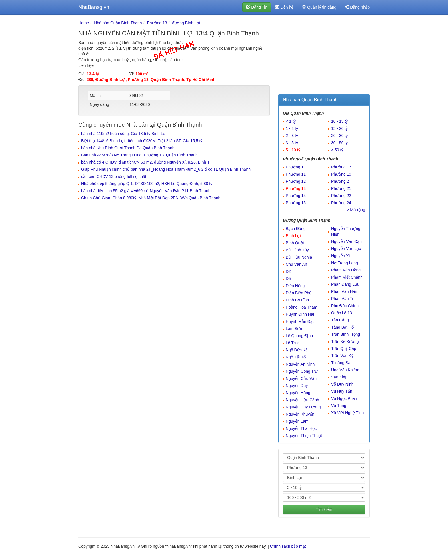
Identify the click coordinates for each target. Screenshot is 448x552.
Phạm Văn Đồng (346, 270)
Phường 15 (296, 202)
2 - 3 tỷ (292, 135)
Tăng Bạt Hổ (342, 327)
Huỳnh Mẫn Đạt (300, 321)
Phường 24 (341, 202)
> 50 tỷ (337, 150)
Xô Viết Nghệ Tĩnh (347, 412)
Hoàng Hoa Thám (301, 307)
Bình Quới (295, 243)
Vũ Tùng (338, 405)
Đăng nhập (357, 7)
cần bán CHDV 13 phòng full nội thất (113, 176)
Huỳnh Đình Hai (300, 314)
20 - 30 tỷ (339, 135)
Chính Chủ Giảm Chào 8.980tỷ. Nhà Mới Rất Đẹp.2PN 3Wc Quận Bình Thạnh (150, 198)
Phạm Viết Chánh (347, 277)
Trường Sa (340, 362)
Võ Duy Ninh (342, 384)
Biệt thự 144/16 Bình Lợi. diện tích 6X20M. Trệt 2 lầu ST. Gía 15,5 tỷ (141, 140)
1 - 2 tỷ (292, 128)
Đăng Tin (256, 7)
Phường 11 (296, 174)
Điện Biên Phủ (299, 293)
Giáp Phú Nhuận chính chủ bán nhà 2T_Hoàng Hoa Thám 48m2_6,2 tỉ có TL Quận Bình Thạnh (166, 169)
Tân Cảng (340, 320)
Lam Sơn (294, 328)
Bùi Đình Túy (297, 250)
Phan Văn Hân (344, 291)
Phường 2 (340, 181)
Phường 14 (296, 195)
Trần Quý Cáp (343, 348)
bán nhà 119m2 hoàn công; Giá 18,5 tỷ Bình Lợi (124, 133)
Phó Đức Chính (345, 305)
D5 (288, 278)
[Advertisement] (324, 55)
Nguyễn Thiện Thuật (304, 435)
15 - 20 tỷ (339, 128)
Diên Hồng (295, 285)
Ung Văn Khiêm (345, 370)
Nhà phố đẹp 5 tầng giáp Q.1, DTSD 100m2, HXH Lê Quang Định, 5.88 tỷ (146, 183)
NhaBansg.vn (93, 7)
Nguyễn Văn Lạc (346, 248)
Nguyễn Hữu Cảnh (302, 400)
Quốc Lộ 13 (341, 313)
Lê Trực (292, 343)
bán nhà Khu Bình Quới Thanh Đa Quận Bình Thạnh (127, 148)
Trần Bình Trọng (345, 334)
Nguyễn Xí (340, 255)
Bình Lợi (293, 235)
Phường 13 (157, 23)
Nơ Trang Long (344, 263)
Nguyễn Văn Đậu (346, 241)
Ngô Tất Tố (296, 357)
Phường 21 (341, 188)
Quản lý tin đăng (319, 7)
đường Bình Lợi (186, 23)
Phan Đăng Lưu (345, 284)
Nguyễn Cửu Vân (301, 378)
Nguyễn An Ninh (300, 364)
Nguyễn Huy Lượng (303, 407)
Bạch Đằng (296, 228)
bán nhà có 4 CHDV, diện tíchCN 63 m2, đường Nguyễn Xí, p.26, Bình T (145, 162)
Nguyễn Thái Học (301, 428)
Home (83, 23)
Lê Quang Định (299, 335)
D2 (288, 271)
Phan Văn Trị (343, 298)
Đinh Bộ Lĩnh (297, 300)
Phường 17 (341, 167)
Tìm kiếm (324, 509)
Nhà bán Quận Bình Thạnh (118, 23)
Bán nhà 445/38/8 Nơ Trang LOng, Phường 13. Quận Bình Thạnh (139, 155)
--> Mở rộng (354, 209)
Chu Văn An (296, 264)
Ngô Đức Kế (297, 350)
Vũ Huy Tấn (341, 391)
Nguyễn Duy (297, 385)
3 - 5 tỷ (292, 142)
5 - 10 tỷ (293, 150)
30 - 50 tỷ (339, 142)
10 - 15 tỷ (339, 121)
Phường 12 (296, 181)
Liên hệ (284, 7)
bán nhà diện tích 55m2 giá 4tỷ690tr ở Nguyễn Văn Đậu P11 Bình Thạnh (145, 190)
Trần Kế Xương (345, 341)
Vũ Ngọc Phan (344, 398)
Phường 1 (294, 167)
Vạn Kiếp (339, 377)
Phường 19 (341, 174)
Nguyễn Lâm (297, 421)
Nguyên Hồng (298, 392)
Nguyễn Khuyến (300, 414)
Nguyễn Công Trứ (301, 371)
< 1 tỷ (291, 121)
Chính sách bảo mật (288, 546)
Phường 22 (341, 195)
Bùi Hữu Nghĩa (299, 257)
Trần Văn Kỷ (342, 355)
